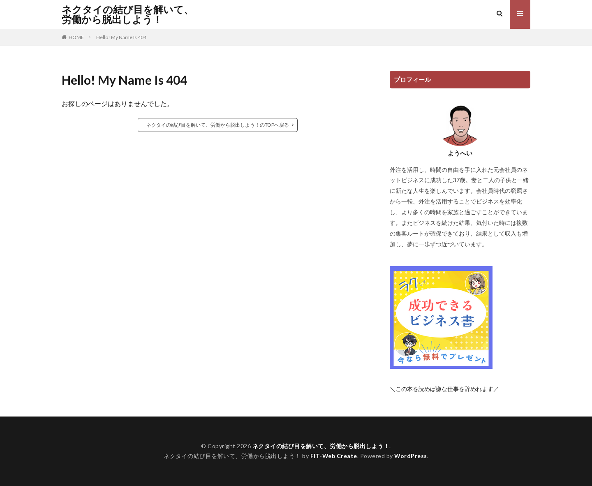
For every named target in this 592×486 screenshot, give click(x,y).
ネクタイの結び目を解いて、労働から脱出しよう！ (128, 14)
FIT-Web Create (333, 455)
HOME (76, 37)
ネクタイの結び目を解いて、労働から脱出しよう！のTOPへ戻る (217, 125)
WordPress (411, 455)
